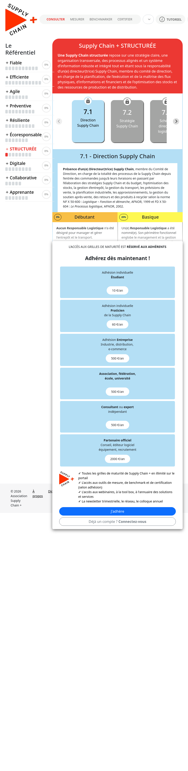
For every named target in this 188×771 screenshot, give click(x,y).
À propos (38, 493)
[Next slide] (176, 121)
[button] (88, 121)
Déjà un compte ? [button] (117, 521)
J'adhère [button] (117, 511)
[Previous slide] (59, 121)
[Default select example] (148, 19)
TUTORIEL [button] (170, 19)
